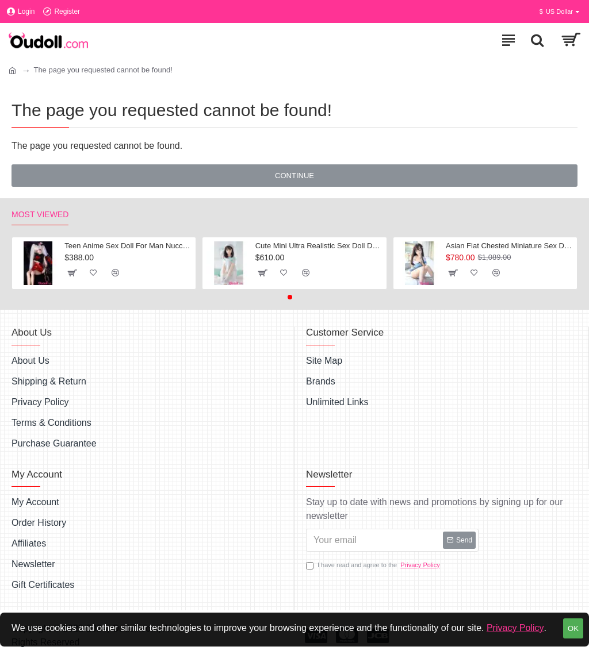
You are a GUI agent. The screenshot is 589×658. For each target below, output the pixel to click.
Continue (294, 175)
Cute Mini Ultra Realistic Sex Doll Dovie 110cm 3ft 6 (319, 245)
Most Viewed (40, 214)
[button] (290, 297)
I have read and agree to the (374, 565)
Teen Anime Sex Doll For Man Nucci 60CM (128, 245)
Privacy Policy (515, 628)
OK (573, 628)
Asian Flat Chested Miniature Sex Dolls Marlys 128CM (509, 245)
